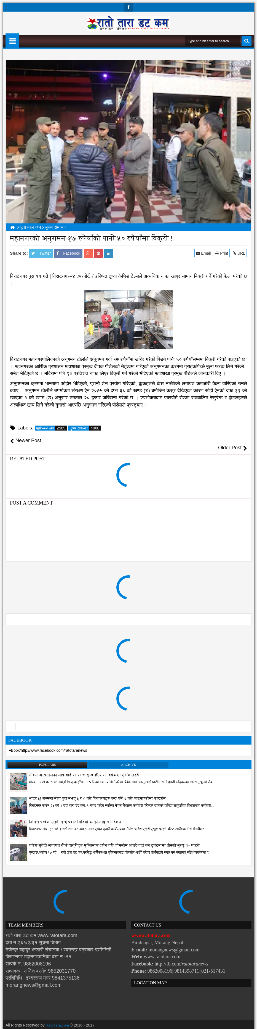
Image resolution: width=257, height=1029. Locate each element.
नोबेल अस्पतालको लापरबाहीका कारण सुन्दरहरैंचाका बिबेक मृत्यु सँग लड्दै (84, 768)
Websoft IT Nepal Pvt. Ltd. (52, 1023)
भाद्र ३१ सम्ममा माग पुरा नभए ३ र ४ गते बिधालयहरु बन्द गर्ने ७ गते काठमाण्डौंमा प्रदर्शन (97, 792)
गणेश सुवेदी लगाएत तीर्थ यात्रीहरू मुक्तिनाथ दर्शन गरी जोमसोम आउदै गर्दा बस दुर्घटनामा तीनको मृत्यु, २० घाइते (114, 839)
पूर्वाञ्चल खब (51, 428)
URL (239, 253)
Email (204, 253)
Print (222, 253)
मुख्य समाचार (85, 428)
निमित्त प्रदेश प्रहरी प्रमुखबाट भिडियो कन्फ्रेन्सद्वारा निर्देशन (75, 815)
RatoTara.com (58, 1018)
